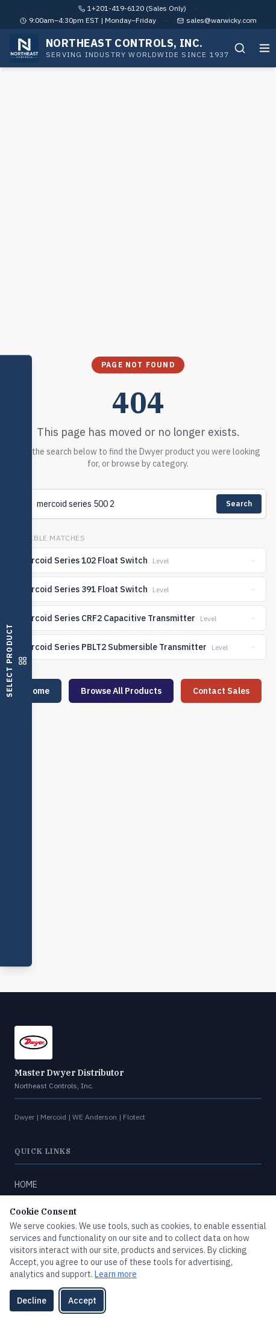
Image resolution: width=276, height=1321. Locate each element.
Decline (31, 1300)
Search (239, 503)
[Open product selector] (16, 660)
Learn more (116, 1274)
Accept (82, 1300)
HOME (25, 1184)
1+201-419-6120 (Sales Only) (136, 8)
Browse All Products (121, 690)
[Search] (240, 48)
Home (38, 690)
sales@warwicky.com (221, 20)
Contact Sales (221, 690)
